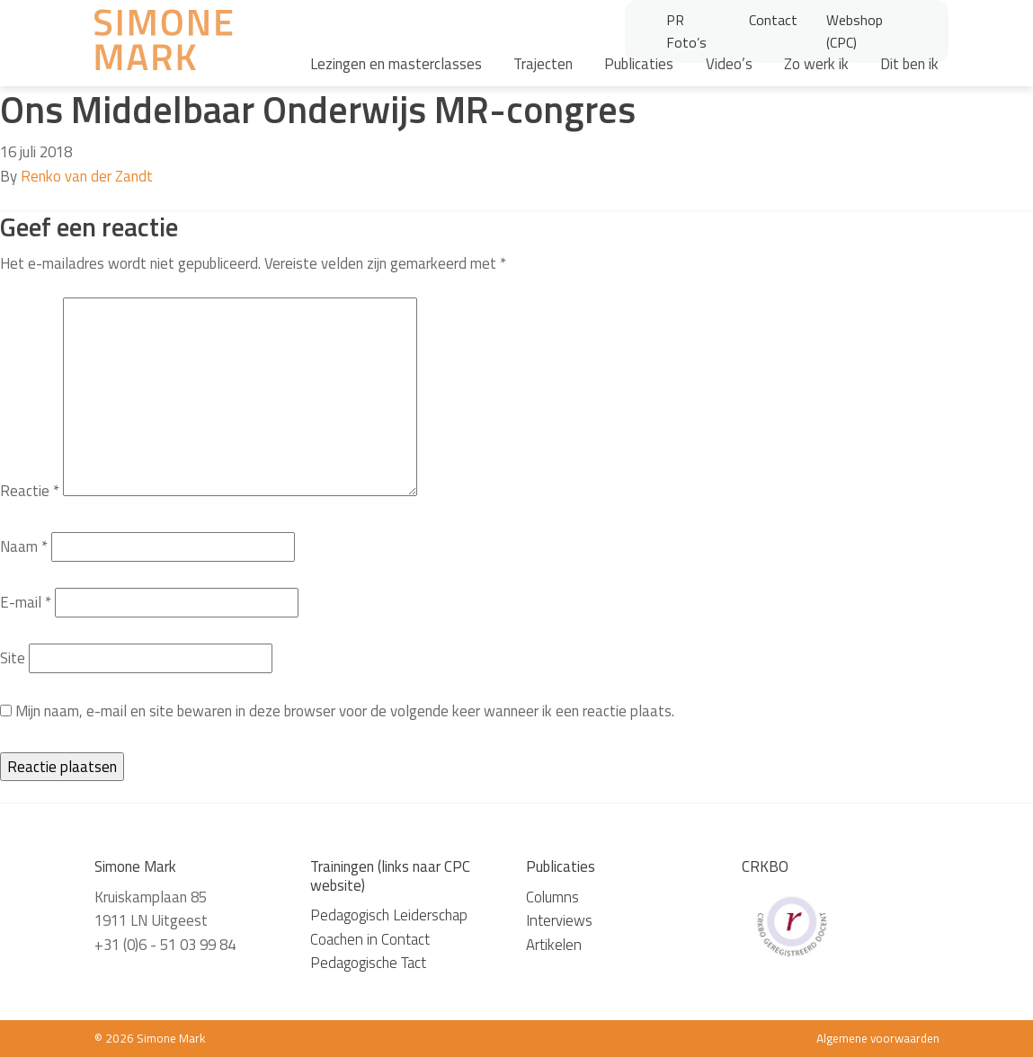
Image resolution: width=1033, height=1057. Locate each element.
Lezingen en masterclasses (396, 64)
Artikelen (554, 944)
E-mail (25, 602)
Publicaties (638, 64)
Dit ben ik (909, 64)
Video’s (729, 64)
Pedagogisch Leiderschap (389, 915)
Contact (773, 20)
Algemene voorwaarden (877, 1038)
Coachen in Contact (370, 939)
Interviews (559, 920)
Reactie (29, 490)
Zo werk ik (816, 64)
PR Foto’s (686, 31)
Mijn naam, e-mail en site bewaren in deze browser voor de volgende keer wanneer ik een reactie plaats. (344, 711)
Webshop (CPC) (854, 31)
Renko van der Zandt (87, 176)
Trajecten (543, 64)
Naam (24, 546)
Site (12, 658)
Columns (552, 897)
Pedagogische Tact (368, 962)
